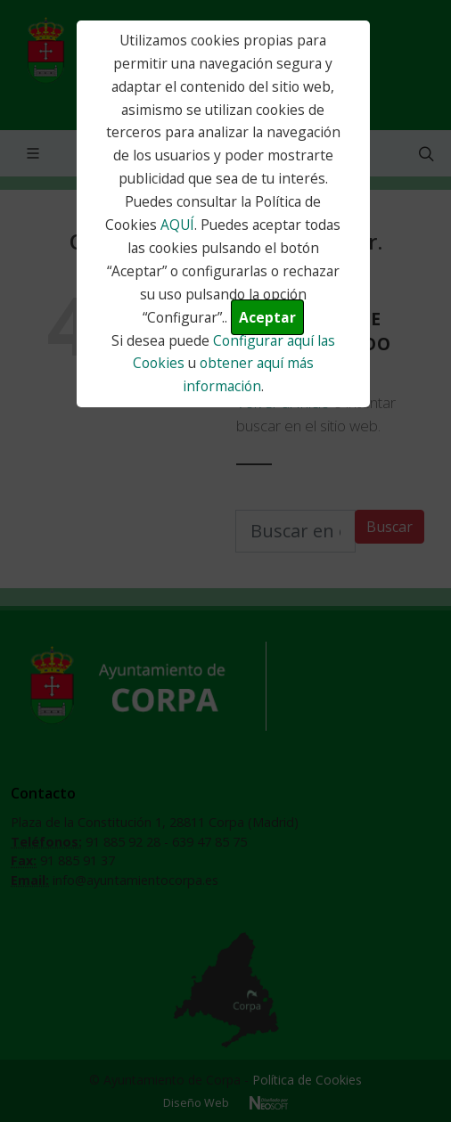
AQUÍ (177, 224)
